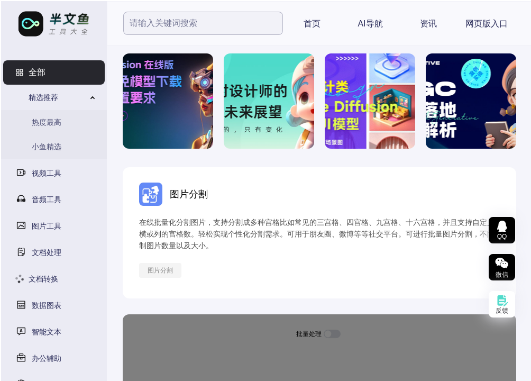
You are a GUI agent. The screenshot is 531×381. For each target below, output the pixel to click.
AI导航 (370, 23)
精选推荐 (43, 97)
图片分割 (160, 270)
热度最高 (46, 122)
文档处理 (46, 252)
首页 (312, 23)
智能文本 (46, 332)
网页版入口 (486, 23)
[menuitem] (54, 72)
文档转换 (43, 279)
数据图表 (46, 305)
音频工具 (46, 199)
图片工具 (46, 226)
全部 (37, 72)
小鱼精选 (46, 146)
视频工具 (46, 173)
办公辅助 (46, 358)
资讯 (428, 23)
